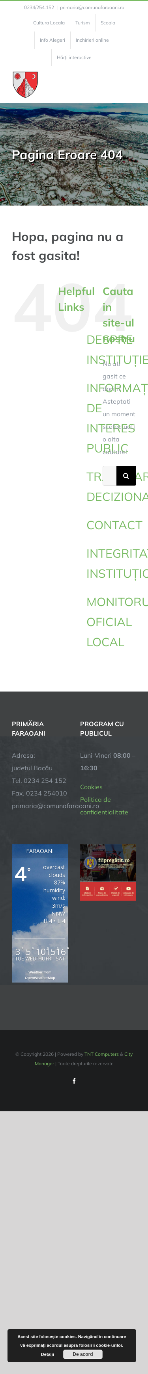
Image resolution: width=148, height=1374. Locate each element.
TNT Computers (101, 1054)
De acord (83, 1354)
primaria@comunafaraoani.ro (92, 7)
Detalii (47, 1354)
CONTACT (114, 524)
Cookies (91, 787)
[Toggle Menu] (131, 84)
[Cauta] (126, 476)
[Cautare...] (109, 476)
